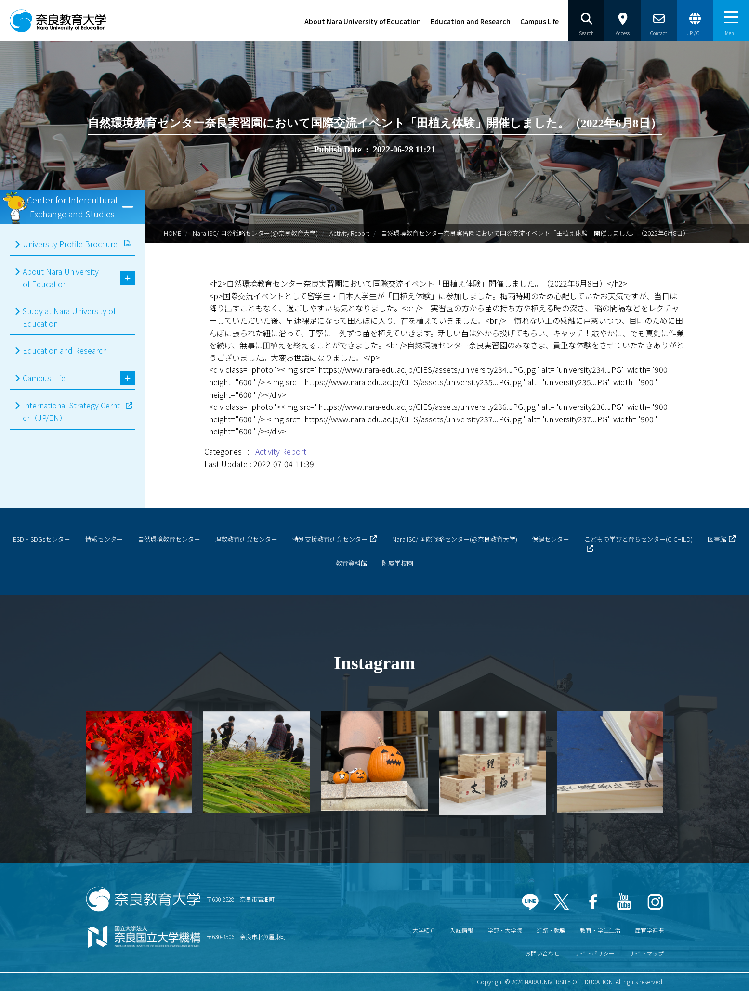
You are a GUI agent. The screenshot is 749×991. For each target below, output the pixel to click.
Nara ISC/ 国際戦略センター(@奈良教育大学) (255, 233)
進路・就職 (551, 930)
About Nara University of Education (362, 21)
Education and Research (471, 21)
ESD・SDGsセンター (41, 539)
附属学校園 (397, 563)
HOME (172, 233)
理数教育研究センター (246, 539)
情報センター (104, 539)
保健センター (550, 539)
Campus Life (539, 21)
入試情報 (461, 930)
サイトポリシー (594, 953)
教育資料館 (351, 563)
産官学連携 (649, 930)
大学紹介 (423, 930)
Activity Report (349, 233)
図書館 (717, 539)
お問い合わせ (542, 953)
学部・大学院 (504, 930)
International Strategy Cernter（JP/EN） (71, 411)
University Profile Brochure (70, 244)
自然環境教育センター (169, 539)
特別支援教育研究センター (330, 539)
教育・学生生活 (600, 930)
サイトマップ (646, 953)
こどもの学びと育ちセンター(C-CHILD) (638, 539)
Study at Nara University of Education (69, 317)
